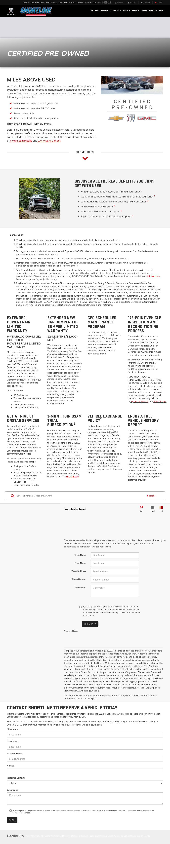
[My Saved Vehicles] (158, 2)
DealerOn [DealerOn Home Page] (49, 836)
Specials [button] (117, 10)
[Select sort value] (142, 509)
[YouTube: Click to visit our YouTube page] (105, 2)
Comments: (80, 587)
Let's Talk (90, 623)
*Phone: (10, 766)
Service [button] (135, 10)
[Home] (92, 10)
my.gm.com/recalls (21, 140)
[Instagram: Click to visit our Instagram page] (109, 2)
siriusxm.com (153, 276)
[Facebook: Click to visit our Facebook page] (103, 2)
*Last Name (80, 563)
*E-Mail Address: (14, 753)
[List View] (161, 509)
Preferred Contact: (16, 778)
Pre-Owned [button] (106, 10)
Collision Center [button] (149, 10)
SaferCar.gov (160, 401)
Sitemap (58, 836)
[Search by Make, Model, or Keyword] (80, 496)
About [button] (162, 10)
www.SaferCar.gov (49, 140)
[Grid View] (152, 509)
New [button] (97, 10)
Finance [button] (126, 10)
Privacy (66, 836)
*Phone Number (78, 579)
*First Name (80, 555)
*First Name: (13, 729)
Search (150, 495)
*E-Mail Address (78, 571)
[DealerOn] (15, 835)
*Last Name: (13, 741)
